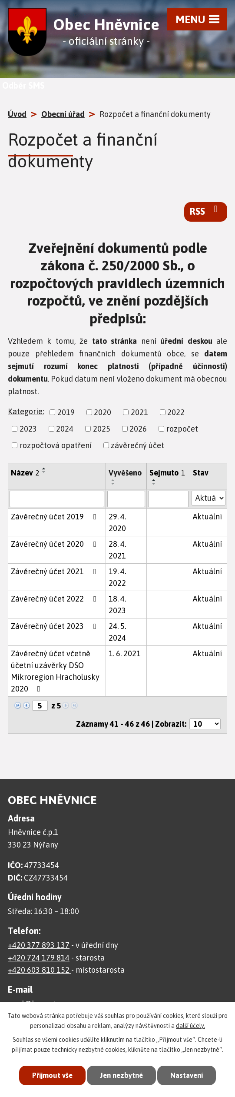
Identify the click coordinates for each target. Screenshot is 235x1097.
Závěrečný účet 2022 (55, 598)
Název (25, 472)
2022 (176, 412)
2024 (64, 428)
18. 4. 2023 (117, 604)
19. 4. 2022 (117, 577)
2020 (102, 412)
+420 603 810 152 (39, 969)
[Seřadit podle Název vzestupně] (44, 468)
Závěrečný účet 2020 (55, 543)
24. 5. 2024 (117, 632)
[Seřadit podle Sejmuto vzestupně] (154, 480)
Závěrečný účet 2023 (55, 626)
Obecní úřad (63, 114)
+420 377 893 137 (39, 945)
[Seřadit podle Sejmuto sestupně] (154, 483)
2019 (66, 412)
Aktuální (207, 516)
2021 (139, 412)
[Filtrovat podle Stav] (208, 498)
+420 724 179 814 (39, 957)
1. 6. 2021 (125, 653)
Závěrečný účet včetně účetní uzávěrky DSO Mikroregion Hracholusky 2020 (55, 671)
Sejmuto (167, 472)
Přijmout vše (50, 1075)
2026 (138, 428)
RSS (206, 211)
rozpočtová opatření (56, 445)
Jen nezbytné (121, 1075)
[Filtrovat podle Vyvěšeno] (126, 499)
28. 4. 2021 (117, 549)
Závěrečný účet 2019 (55, 516)
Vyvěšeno (125, 472)
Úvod (17, 114)
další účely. (190, 1025)
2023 (28, 428)
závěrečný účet (137, 445)
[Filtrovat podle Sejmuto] (168, 499)
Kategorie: (26, 411)
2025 (101, 428)
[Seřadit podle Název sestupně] (44, 472)
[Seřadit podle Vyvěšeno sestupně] (113, 483)
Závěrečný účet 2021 (55, 571)
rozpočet (182, 428)
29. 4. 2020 (117, 522)
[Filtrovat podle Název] (57, 499)
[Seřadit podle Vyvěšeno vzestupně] (113, 480)
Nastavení (188, 1075)
